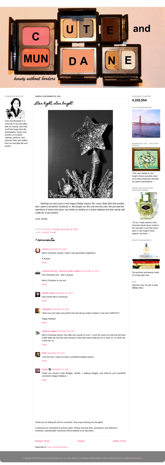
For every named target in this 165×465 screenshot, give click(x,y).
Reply (44, 262)
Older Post (119, 441)
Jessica (45, 249)
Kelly (44, 353)
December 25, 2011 (58, 249)
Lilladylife (46, 309)
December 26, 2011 (60, 309)
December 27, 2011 (60, 369)
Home (81, 441)
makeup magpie (49, 331)
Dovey (45, 369)
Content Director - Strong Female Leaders (61, 271)
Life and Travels (49, 232)
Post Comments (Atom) (57, 447)
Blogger (138, 458)
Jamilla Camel (48, 293)
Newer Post (42, 441)
